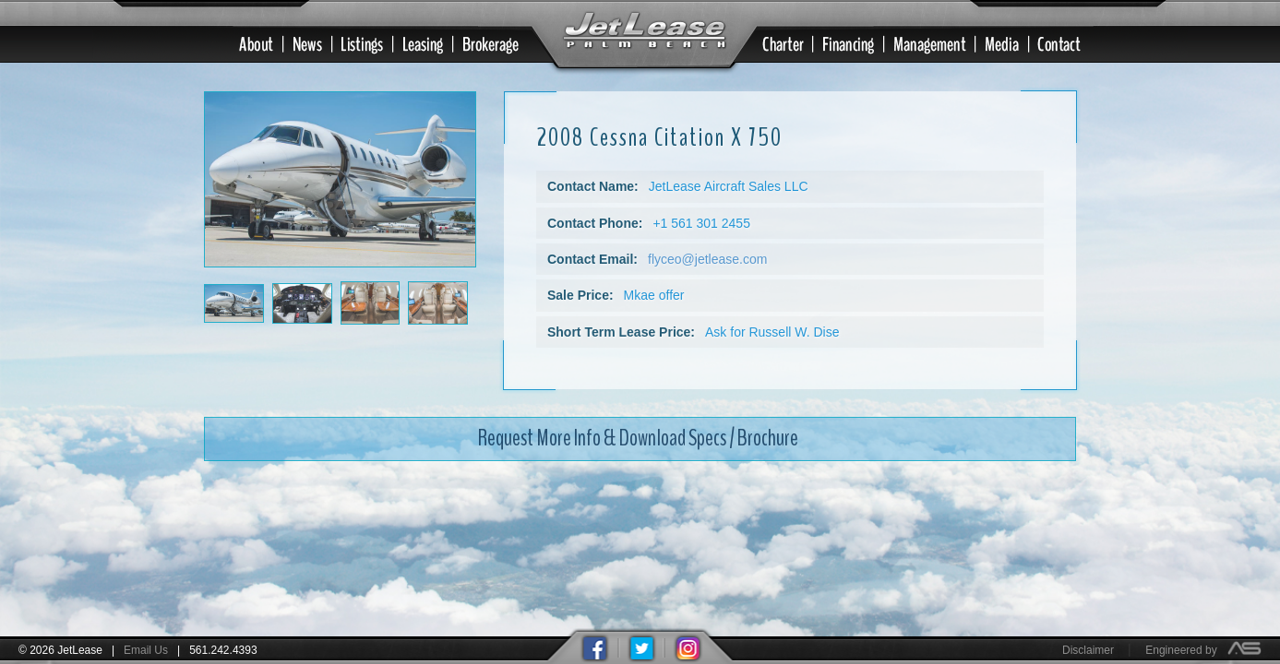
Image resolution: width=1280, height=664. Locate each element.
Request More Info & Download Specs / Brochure (638, 423)
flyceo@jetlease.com (707, 244)
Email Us (146, 650)
